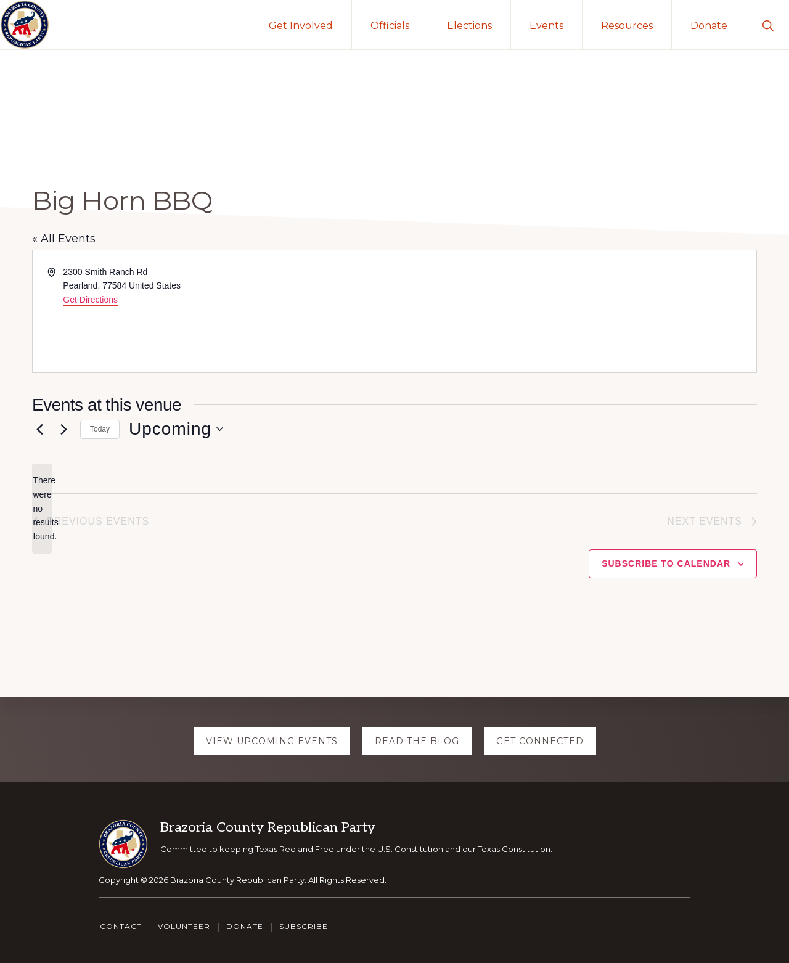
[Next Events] (63, 429)
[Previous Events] (39, 429)
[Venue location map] (574, 311)
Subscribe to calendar (666, 563)
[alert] (42, 508)
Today (100, 429)
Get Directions (90, 300)
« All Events (64, 238)
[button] (767, 24)
